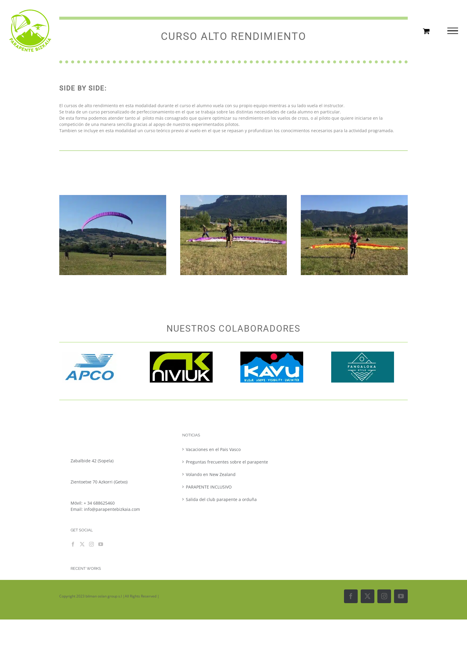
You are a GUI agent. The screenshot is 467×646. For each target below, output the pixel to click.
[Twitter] (82, 544)
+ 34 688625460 (99, 503)
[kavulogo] (271, 353)
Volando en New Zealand (211, 474)
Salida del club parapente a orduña (221, 499)
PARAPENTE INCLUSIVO (209, 487)
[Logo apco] (90, 353)
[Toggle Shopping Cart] (426, 31)
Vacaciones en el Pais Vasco (213, 449)
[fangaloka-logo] (362, 353)
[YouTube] (100, 544)
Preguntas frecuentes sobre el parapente (227, 462)
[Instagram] (91, 544)
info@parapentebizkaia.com (112, 509)
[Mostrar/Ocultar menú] (452, 31)
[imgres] (181, 353)
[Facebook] (73, 544)
